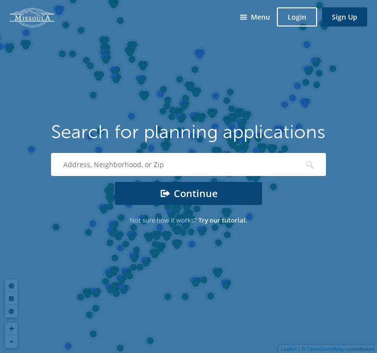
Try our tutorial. (222, 220)
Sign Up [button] (344, 17)
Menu (260, 17)
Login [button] (297, 17)
